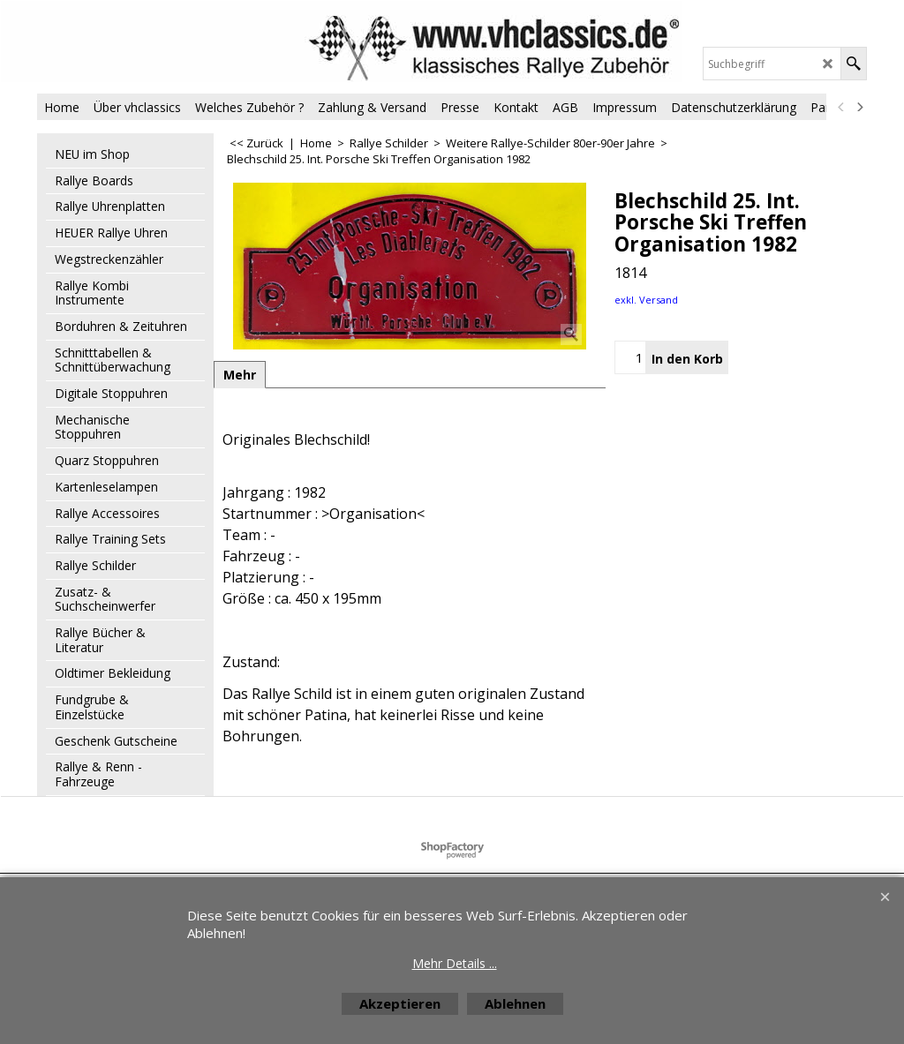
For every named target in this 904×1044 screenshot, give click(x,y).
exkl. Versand (646, 299)
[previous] (841, 107)
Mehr (239, 374)
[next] (859, 107)
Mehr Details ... (454, 963)
